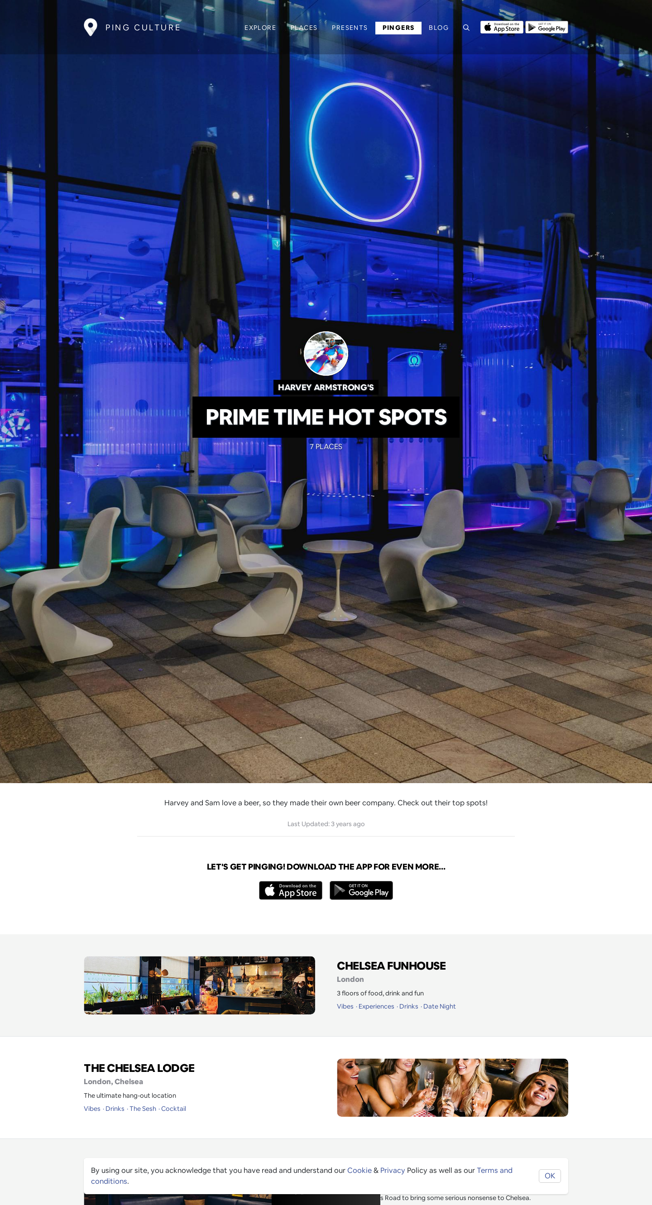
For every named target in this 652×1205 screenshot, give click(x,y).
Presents (350, 28)
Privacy (392, 1170)
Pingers (399, 28)
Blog (439, 28)
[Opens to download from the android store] (546, 26)
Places (304, 28)
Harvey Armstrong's (326, 387)
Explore (260, 28)
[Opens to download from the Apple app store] (501, 26)
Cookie (359, 1170)
